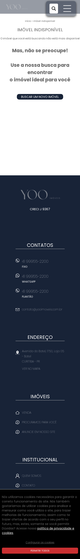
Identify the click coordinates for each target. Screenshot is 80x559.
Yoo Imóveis (40, 194)
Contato (28, 485)
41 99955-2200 (43, 265)
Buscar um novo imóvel (40, 97)
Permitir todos (40, 550)
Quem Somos (31, 476)
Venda (26, 412)
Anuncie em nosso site (38, 432)
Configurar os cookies (40, 542)
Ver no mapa (31, 369)
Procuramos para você (39, 422)
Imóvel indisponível (44, 21)
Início (28, 21)
